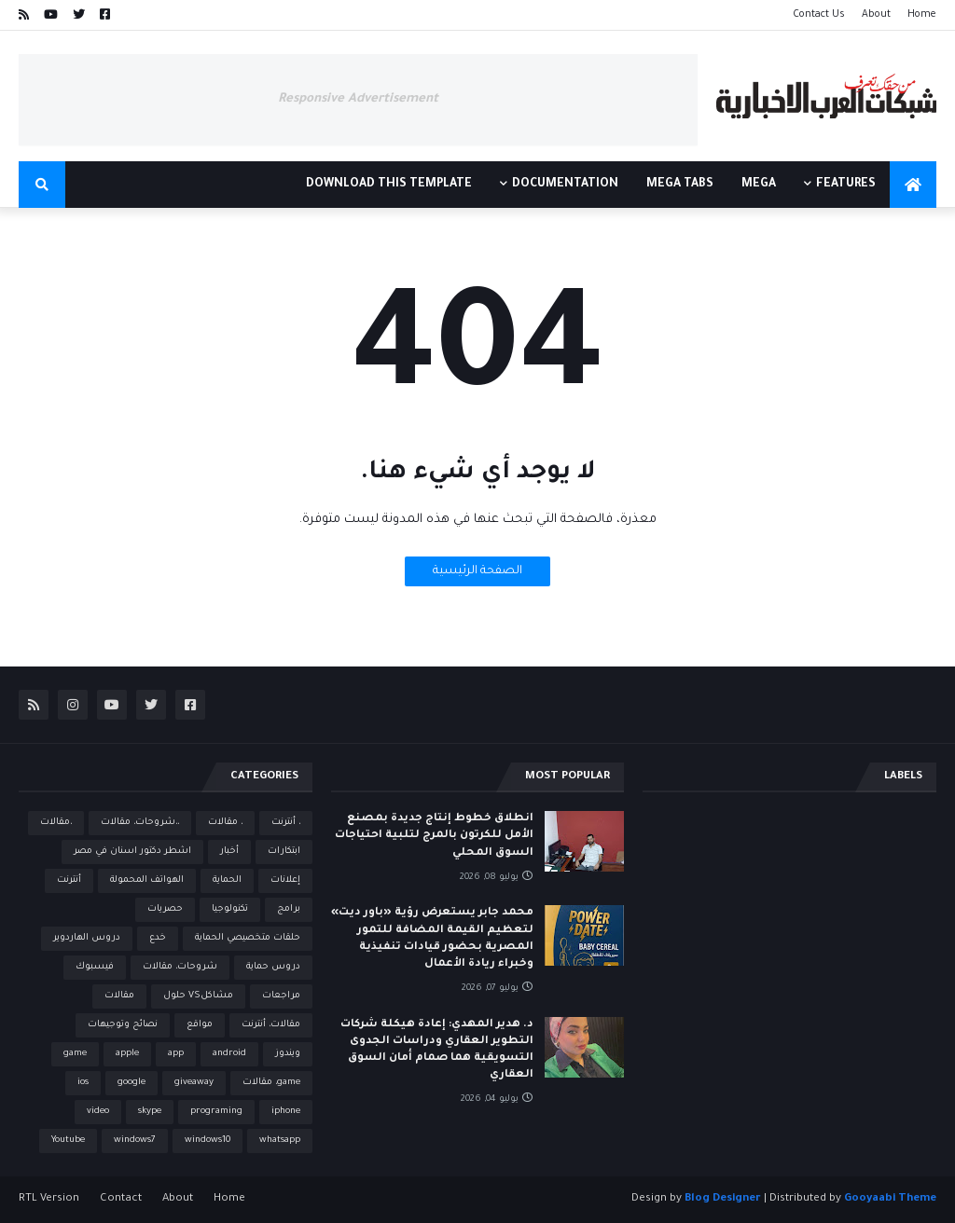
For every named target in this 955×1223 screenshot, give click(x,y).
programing (216, 1111)
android (229, 1054)
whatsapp (279, 1140)
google (131, 1083)
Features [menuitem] (846, 184)
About (876, 15)
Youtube (68, 1140)
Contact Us (819, 15)
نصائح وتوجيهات (123, 1025)
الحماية (227, 880)
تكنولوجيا (230, 909)
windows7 (135, 1140)
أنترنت (69, 880)
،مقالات (56, 823)
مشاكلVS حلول (198, 996)
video (98, 1111)
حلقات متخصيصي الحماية (247, 938)
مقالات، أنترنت (271, 1025)
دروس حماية (273, 967)
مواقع (200, 1025)
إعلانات (285, 880)
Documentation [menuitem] (565, 184)
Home (921, 15)
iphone (285, 1111)
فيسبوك (95, 967)
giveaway (194, 1083)
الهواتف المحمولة (147, 880)
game (75, 1054)
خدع (157, 938)
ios (83, 1083)
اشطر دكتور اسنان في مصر (132, 851)
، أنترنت (285, 823)
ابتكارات (284, 851)
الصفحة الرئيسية (477, 571)
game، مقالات (271, 1083)
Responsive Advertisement (358, 99)
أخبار (229, 851)
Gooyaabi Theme (890, 1199)
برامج (288, 909)
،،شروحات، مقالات (140, 823)
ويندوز (287, 1054)
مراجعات (281, 996)
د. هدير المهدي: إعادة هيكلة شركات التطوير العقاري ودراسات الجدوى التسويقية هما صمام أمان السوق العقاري (436, 1050)
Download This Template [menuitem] (389, 184)
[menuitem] (913, 184)
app (176, 1054)
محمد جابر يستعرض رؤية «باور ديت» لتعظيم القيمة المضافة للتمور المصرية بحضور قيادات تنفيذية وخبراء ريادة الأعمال (432, 938)
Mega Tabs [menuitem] (679, 184)
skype (149, 1111)
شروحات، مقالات (180, 967)
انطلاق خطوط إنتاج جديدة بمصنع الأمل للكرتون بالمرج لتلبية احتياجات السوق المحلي (434, 836)
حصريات (165, 909)
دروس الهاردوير (86, 938)
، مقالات (225, 823)
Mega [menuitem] (758, 184)
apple (127, 1054)
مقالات (119, 996)
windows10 (207, 1140)
